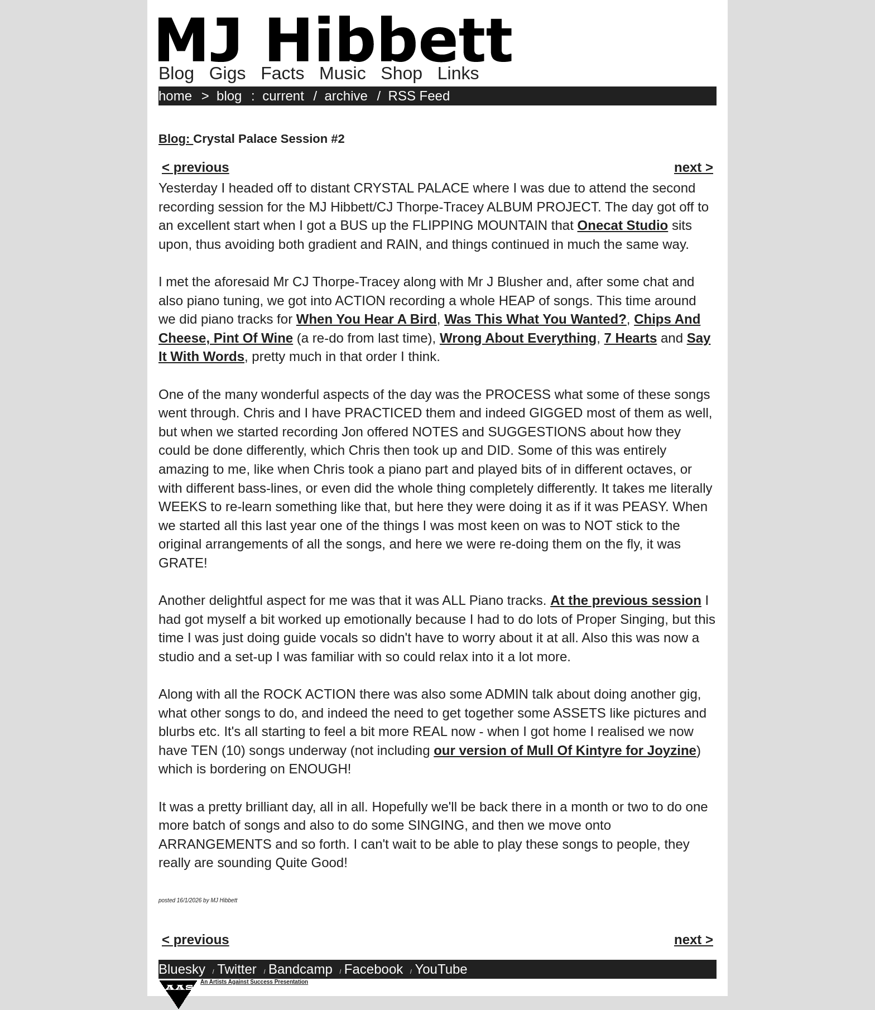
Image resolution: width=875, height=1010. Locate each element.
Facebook (373, 969)
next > (693, 167)
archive (346, 95)
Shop (401, 73)
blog (229, 95)
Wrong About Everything (518, 337)
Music (342, 73)
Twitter (237, 969)
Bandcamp (300, 969)
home (175, 95)
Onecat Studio (623, 225)
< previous (195, 167)
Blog (176, 73)
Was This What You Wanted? (535, 318)
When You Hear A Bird (366, 318)
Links (458, 73)
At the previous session (625, 600)
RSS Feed (419, 95)
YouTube (441, 969)
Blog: (175, 139)
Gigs (227, 73)
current (283, 95)
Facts (282, 73)
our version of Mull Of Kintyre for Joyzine (565, 750)
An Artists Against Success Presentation (254, 982)
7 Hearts (630, 337)
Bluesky (181, 969)
